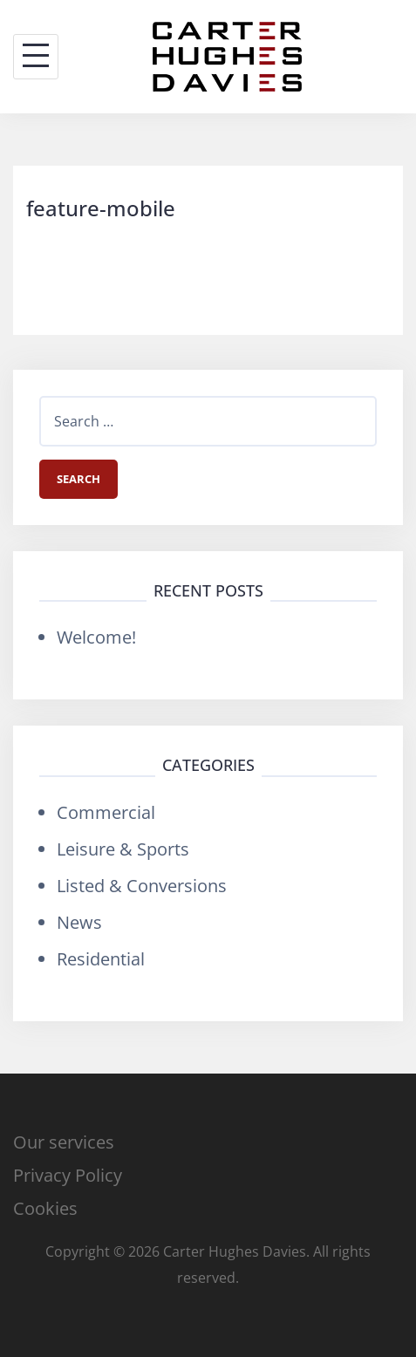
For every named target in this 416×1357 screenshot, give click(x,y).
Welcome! (96, 637)
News (79, 922)
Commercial (106, 812)
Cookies (45, 1208)
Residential (101, 959)
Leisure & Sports (123, 849)
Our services (63, 1142)
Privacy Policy (67, 1175)
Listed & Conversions (142, 885)
